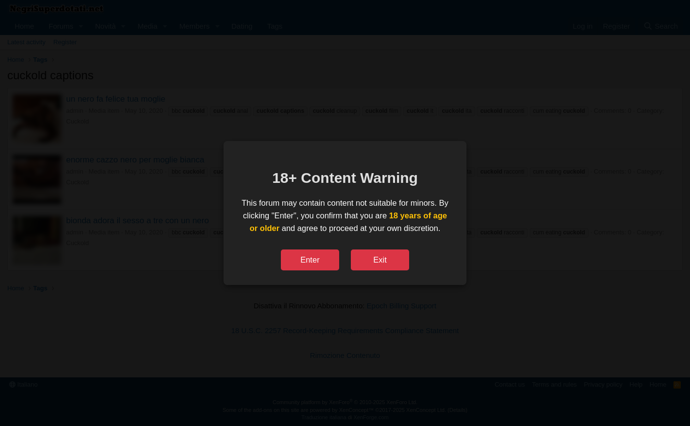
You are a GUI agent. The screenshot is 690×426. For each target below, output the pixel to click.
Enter (309, 259)
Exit (380, 259)
